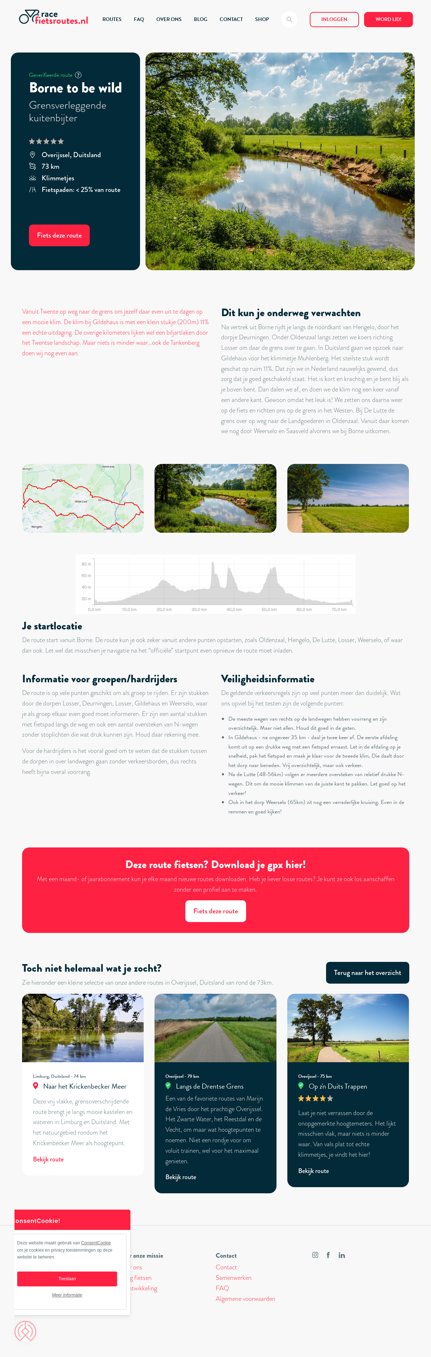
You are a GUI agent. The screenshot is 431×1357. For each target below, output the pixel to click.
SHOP (262, 19)
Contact (226, 1267)
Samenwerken (234, 1277)
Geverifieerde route (55, 75)
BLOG (200, 19)
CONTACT (231, 19)
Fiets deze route (59, 235)
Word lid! (388, 19)
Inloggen (334, 19)
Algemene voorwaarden (245, 1298)
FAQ (139, 19)
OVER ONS (169, 19)
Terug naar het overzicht (367, 972)
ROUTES (112, 19)
